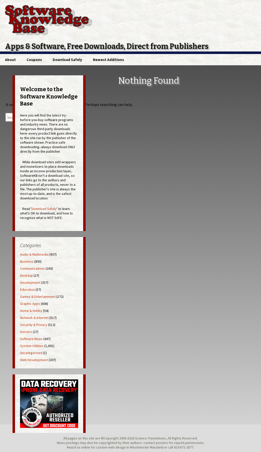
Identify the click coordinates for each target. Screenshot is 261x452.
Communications (32, 268)
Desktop (26, 275)
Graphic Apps (30, 303)
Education (27, 289)
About (10, 59)
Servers (26, 331)
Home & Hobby (31, 310)
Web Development (34, 360)
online (85, 447)
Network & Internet (34, 317)
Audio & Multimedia (34, 254)
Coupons (34, 59)
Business (27, 261)
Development (30, 282)
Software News (31, 338)
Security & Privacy (33, 324)
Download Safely (67, 59)
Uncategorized (31, 353)
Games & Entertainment (38, 296)
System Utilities (32, 346)
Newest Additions (108, 59)
